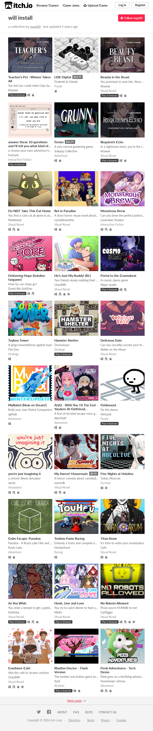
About (62, 712)
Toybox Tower (18, 340)
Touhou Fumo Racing (69, 538)
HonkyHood (62, 547)
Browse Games (48, 5)
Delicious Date (111, 340)
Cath (103, 547)
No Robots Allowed (114, 603)
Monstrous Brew (112, 211)
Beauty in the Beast (114, 77)
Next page (74, 700)
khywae (13, 90)
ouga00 (35, 26)
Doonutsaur (62, 345)
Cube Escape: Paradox (24, 538)
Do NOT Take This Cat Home (29, 211)
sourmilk (59, 483)
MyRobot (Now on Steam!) (27, 405)
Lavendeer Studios (112, 220)
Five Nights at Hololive (117, 474)
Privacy (105, 720)
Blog (89, 712)
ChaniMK (60, 284)
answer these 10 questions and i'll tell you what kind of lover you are (28, 146)
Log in (122, 5)
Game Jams (71, 5)
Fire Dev (13, 349)
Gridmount (108, 405)
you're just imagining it (24, 474)
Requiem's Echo (111, 142)
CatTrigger (106, 612)
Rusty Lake (15, 547)
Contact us (107, 712)
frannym (13, 155)
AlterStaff (60, 418)
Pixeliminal (14, 220)
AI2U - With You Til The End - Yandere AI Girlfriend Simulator (76, 409)
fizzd (57, 681)
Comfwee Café (19, 668)
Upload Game (95, 5)
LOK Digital (62, 77)
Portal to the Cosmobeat (118, 275)
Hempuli (105, 414)
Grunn (59, 142)
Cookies (121, 720)
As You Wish (17, 603)
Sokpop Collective (65, 151)
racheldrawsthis (64, 220)
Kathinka (13, 612)
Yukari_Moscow (110, 478)
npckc (12, 483)
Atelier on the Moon (113, 349)
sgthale (12, 414)
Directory (74, 720)
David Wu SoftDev (20, 288)
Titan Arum (108, 538)
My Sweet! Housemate (71, 474)
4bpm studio (108, 284)
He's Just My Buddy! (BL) (72, 275)
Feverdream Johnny (112, 681)
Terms (90, 720)
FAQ (76, 712)
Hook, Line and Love (69, 603)
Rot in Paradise (65, 211)
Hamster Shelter (66, 340)
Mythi (58, 612)
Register (140, 5)
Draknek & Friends (66, 81)
